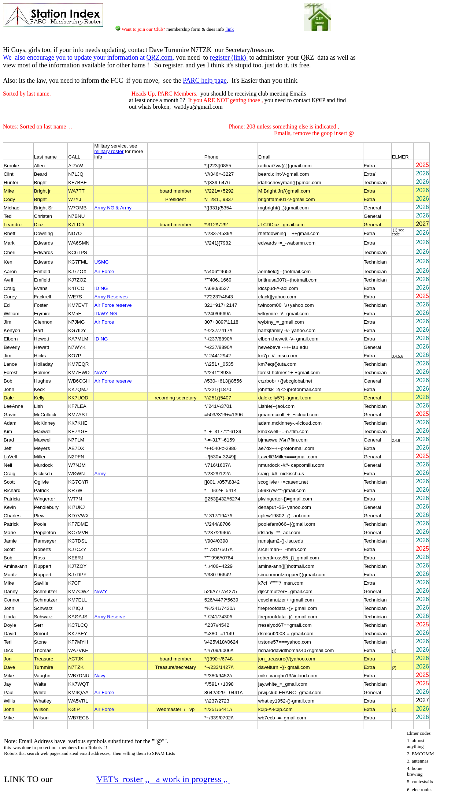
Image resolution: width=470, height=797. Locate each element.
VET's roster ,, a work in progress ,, (163, 779)
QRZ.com (159, 57)
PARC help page (204, 80)
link (229, 29)
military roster (108, 151)
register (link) (229, 57)
